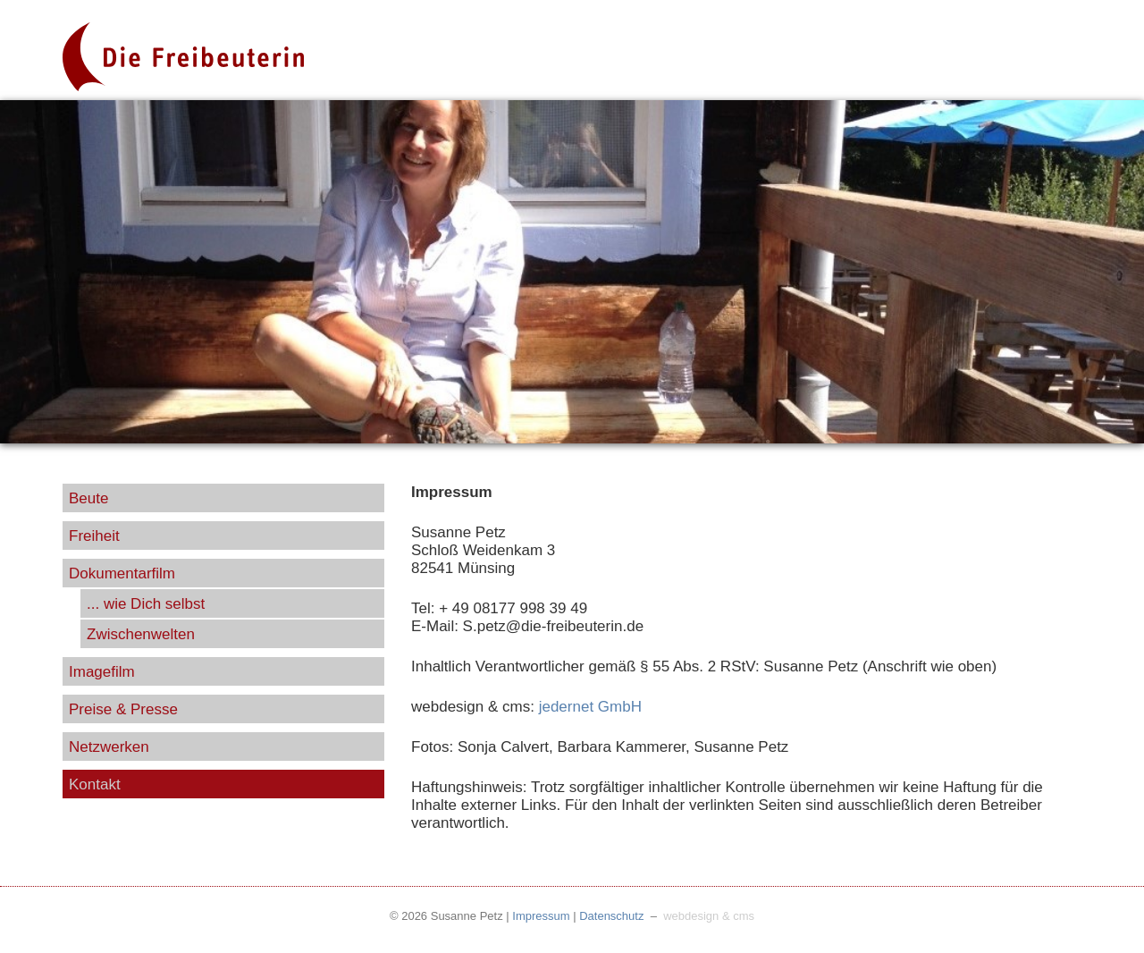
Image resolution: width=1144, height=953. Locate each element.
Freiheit (94, 535)
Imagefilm (102, 671)
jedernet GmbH (590, 706)
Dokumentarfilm (122, 573)
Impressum (540, 916)
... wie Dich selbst (146, 603)
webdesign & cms (708, 916)
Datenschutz (611, 916)
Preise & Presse (123, 709)
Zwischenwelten (141, 634)
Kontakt (95, 784)
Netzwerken (109, 746)
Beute (88, 498)
